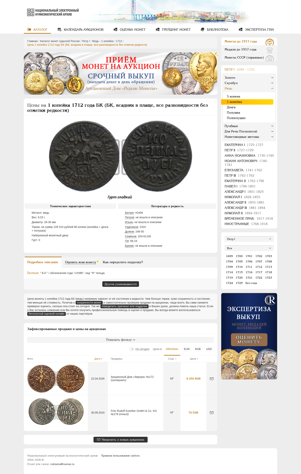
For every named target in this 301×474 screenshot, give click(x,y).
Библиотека (217, 29)
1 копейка (107, 41)
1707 (258, 261)
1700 (239, 256)
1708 (268, 261)
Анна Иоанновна (249, 155)
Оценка (132, 29)
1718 (268, 272)
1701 (249, 256)
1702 (258, 256)
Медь (95, 41)
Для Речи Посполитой (241, 131)
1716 (249, 272)
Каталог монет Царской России (60, 41)
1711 (249, 266)
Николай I (242, 197)
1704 (229, 261)
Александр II (245, 202)
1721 (249, 277)
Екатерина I (244, 145)
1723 (268, 277)
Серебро (231, 83)
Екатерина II (244, 181)
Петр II (239, 150)
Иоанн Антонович (246, 163)
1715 (239, 272)
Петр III (239, 175)
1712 (119, 41)
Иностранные (246, 224)
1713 (268, 266)
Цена (193, 358)
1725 (239, 283)
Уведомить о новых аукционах (123, 439)
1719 (229, 277)
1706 (249, 261)
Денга (231, 107)
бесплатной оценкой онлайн (46, 313)
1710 (239, 266)
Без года (251, 283)
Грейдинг (176, 29)
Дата (97, 358)
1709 (229, 266)
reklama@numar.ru (62, 464)
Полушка (233, 112)
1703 (268, 256)
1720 (239, 277)
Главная (32, 41)
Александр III (245, 208)
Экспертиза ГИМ (259, 29)
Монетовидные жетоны (242, 137)
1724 (229, 283)
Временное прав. (249, 218)
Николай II (243, 213)
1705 (239, 261)
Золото (230, 77)
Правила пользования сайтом (120, 455)
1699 (229, 256)
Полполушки (236, 118)
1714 (229, 272)
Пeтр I (86, 41)
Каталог (40, 29)
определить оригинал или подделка (124, 306)
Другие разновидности (121, 284)
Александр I (244, 192)
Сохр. (171, 358)
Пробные (231, 126)
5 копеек (233, 96)
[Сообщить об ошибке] (211, 378)
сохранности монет (89, 302)
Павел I (240, 186)
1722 (258, 277)
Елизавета (243, 170)
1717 (258, 272)
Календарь (83, 29)
